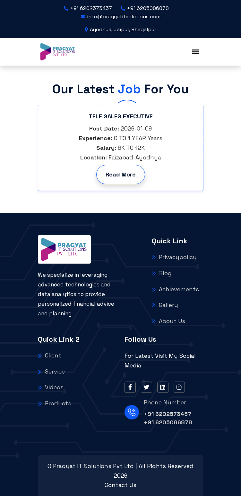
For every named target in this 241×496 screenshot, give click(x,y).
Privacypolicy (174, 257)
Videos (51, 387)
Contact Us (120, 485)
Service (51, 371)
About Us (168, 321)
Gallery (165, 305)
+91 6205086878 (145, 8)
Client (49, 355)
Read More (121, 174)
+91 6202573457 (88, 8)
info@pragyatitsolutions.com (120, 16)
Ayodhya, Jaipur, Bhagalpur (120, 29)
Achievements (175, 289)
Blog (162, 273)
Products (54, 403)
